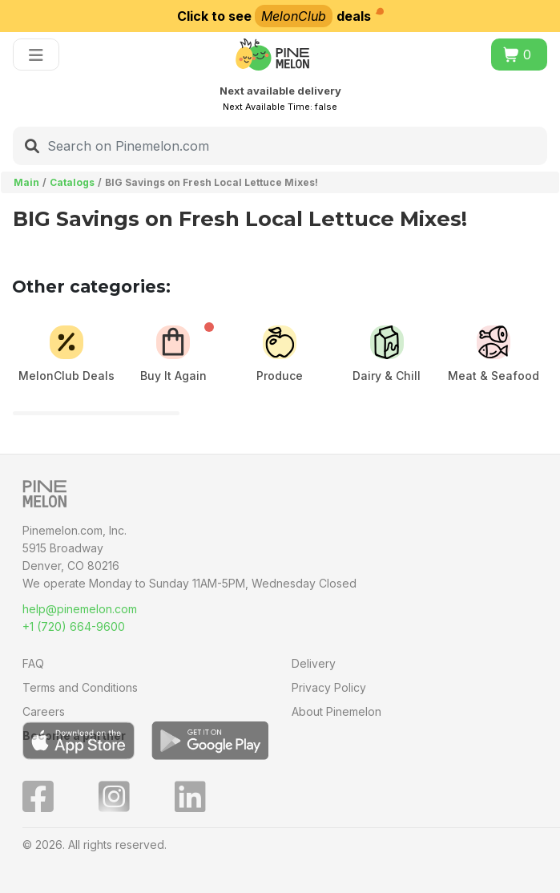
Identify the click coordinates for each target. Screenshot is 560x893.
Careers (43, 711)
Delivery (314, 663)
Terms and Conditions (80, 687)
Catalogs (72, 182)
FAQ (33, 663)
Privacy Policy (329, 687)
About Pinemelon (336, 711)
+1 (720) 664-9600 (73, 626)
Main (26, 182)
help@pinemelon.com (79, 609)
